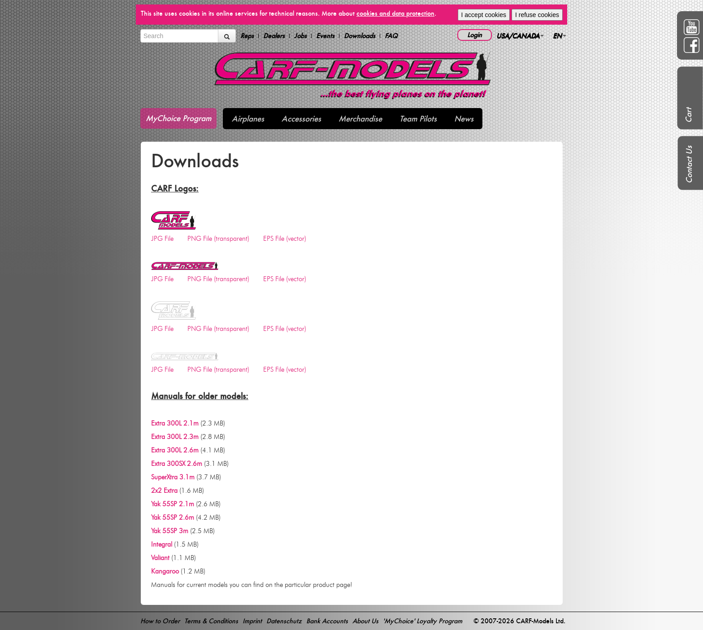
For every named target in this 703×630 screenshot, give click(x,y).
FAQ (391, 36)
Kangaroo (165, 571)
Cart (688, 115)
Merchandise (360, 118)
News (463, 118)
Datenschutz (284, 621)
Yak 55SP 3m (169, 531)
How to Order (160, 621)
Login (474, 34)
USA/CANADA (520, 35)
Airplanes (248, 118)
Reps (247, 36)
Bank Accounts (327, 621)
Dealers (274, 36)
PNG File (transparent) (218, 239)
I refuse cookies (537, 14)
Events (325, 36)
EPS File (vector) (284, 239)
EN (559, 35)
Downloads (359, 36)
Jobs (300, 36)
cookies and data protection (395, 13)
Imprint (252, 621)
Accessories (301, 118)
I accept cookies (483, 14)
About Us (365, 621)
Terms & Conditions (211, 621)
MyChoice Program (178, 118)
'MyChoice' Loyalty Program (422, 621)
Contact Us (689, 164)
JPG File (162, 239)
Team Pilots (418, 118)
